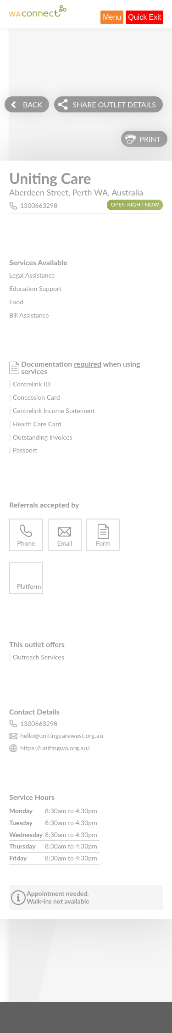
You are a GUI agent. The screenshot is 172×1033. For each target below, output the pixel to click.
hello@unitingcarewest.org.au (61, 735)
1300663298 (38, 205)
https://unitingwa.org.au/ (55, 748)
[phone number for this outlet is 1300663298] (86, 724)
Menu (112, 17)
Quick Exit (144, 17)
